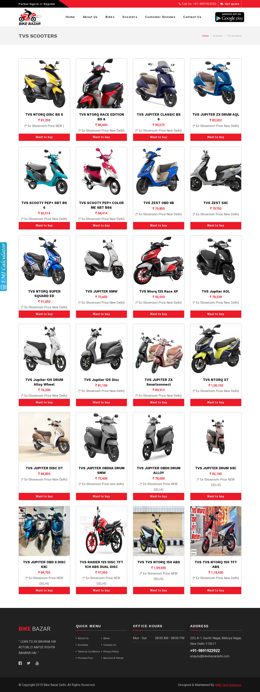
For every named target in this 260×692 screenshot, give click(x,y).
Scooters (129, 17)
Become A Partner (113, 658)
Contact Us (192, 17)
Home (70, 17)
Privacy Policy (110, 651)
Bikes (110, 17)
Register (52, 4)
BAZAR (34, 628)
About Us (90, 17)
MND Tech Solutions (227, 685)
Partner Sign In (30, 4)
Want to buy (44, 137)
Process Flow (85, 658)
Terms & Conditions (89, 651)
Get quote (229, 4)
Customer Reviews (160, 17)
